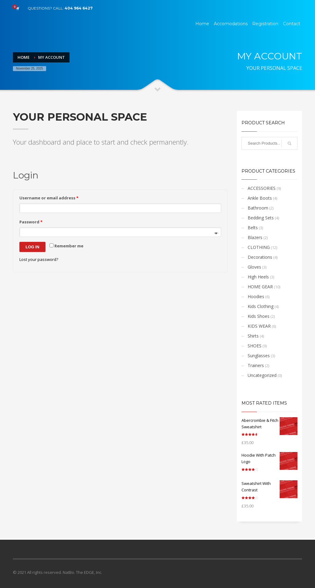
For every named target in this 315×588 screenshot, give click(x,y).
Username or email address (48, 198)
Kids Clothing (260, 306)
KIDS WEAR (259, 326)
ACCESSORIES (262, 188)
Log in (32, 247)
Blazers (255, 237)
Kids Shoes (258, 316)
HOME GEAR (260, 287)
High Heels (258, 277)
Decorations (260, 257)
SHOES (254, 346)
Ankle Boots (260, 198)
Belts (253, 227)
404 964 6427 (79, 8)
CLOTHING (259, 247)
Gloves (254, 267)
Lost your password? (38, 259)
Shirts (253, 336)
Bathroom (258, 208)
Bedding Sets (261, 218)
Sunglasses (259, 355)
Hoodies (256, 296)
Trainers (256, 365)
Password (30, 222)
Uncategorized (262, 375)
